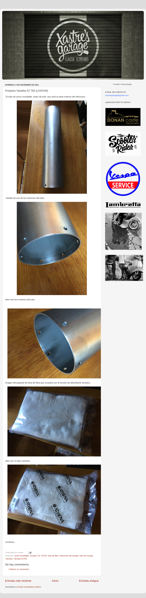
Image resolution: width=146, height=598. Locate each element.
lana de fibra (53, 556)
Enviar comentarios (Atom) (29, 587)
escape (33, 556)
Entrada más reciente (18, 580)
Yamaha (8, 559)
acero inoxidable (22, 556)
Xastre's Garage (11, 14)
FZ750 (44, 556)
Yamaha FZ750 (20, 559)
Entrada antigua (89, 580)
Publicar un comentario (19, 569)
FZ (39, 556)
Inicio (55, 580)
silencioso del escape (69, 556)
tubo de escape (86, 556)
